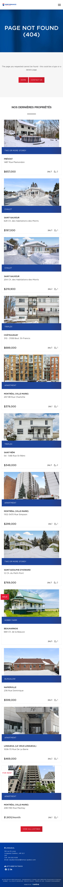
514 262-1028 (13, 857)
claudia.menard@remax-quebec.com (22, 860)
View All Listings (31, 829)
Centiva (35, 884)
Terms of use (39, 881)
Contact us (36, 80)
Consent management (52, 881)
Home (23, 80)
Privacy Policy (29, 881)
